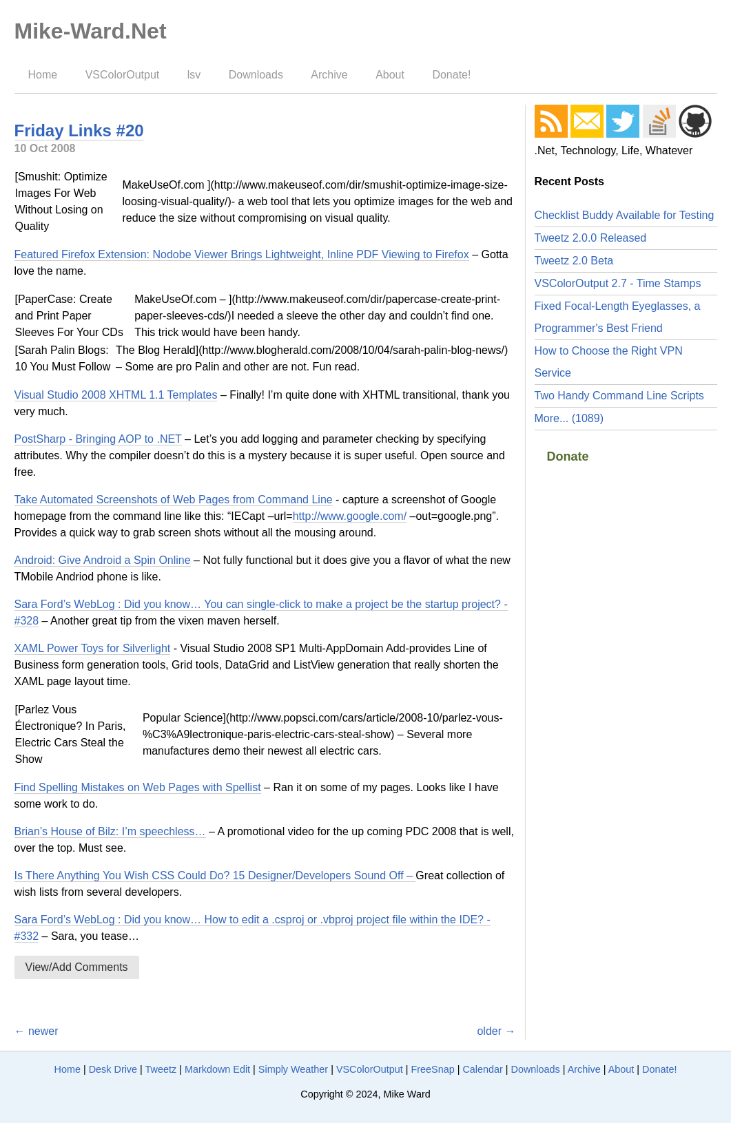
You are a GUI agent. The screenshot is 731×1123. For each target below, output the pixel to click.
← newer (36, 1031)
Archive (329, 75)
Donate (568, 456)
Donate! (451, 75)
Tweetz (161, 1069)
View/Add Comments (76, 967)
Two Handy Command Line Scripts (619, 395)
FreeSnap (432, 1069)
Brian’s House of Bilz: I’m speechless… (110, 831)
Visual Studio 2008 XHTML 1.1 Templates (116, 395)
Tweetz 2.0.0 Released (591, 238)
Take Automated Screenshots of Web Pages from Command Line (173, 499)
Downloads (256, 75)
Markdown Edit (217, 1069)
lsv (194, 75)
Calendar (482, 1069)
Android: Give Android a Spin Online (102, 560)
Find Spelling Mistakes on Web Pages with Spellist (137, 787)
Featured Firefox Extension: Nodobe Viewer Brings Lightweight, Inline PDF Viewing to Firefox (241, 254)
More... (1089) (569, 418)
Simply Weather (293, 1069)
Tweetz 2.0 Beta (574, 260)
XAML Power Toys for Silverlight (92, 648)
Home (43, 75)
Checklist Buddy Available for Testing (624, 215)
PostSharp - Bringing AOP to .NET (98, 439)
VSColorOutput (122, 75)
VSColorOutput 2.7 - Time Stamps (618, 283)
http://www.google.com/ (349, 516)
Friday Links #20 (79, 130)
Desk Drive (113, 1069)
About (389, 75)
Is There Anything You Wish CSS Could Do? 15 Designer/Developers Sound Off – (215, 875)
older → (496, 1031)
